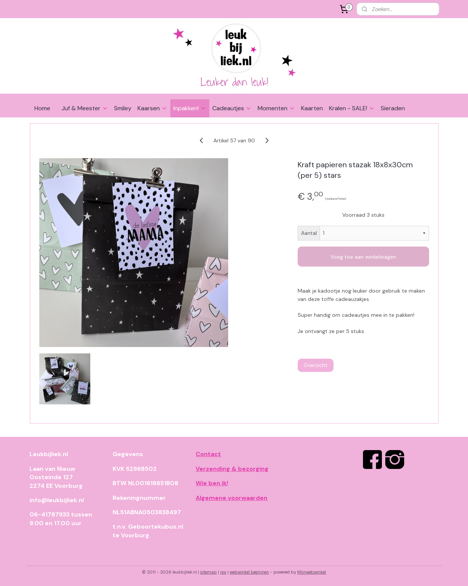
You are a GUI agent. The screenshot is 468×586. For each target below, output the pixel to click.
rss (223, 572)
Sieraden (393, 108)
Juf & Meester (85, 108)
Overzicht (315, 365)
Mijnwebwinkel (311, 572)
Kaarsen (152, 108)
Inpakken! (189, 108)
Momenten (276, 108)
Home (42, 108)
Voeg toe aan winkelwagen (363, 256)
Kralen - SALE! (352, 108)
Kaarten (312, 108)
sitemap (208, 572)
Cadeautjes (232, 108)
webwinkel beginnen (249, 572)
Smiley (122, 108)
